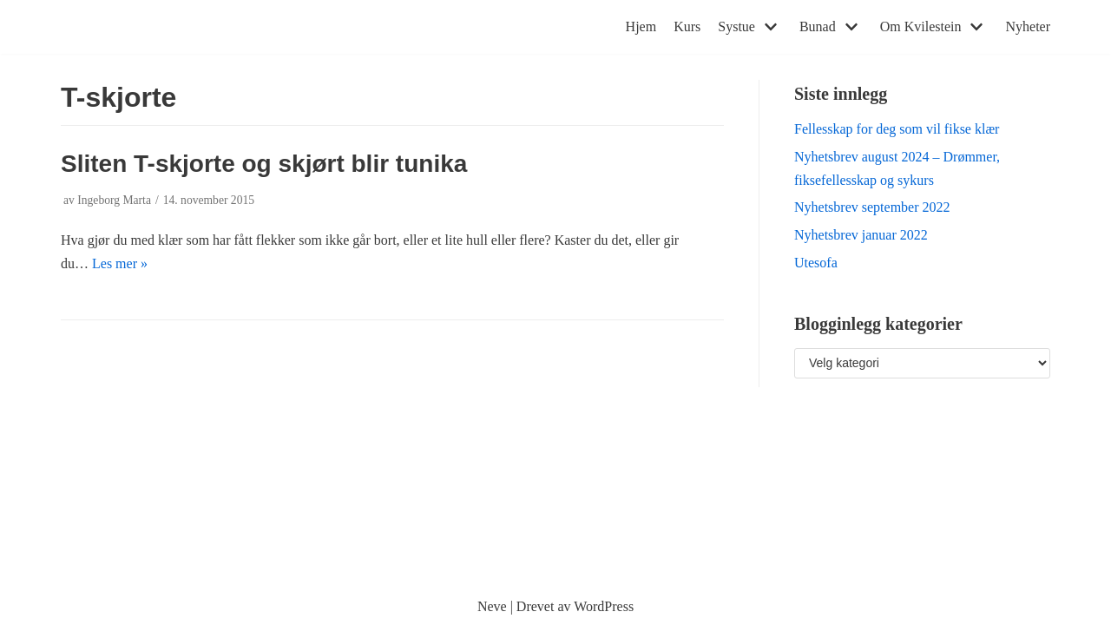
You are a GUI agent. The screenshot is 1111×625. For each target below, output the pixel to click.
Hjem (641, 26)
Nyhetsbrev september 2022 (872, 207)
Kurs (687, 26)
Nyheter (1027, 26)
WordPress (604, 606)
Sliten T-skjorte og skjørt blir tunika (264, 163)
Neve (492, 606)
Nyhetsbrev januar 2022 (861, 234)
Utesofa (816, 262)
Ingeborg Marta (114, 200)
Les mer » (120, 263)
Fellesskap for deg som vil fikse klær (896, 129)
